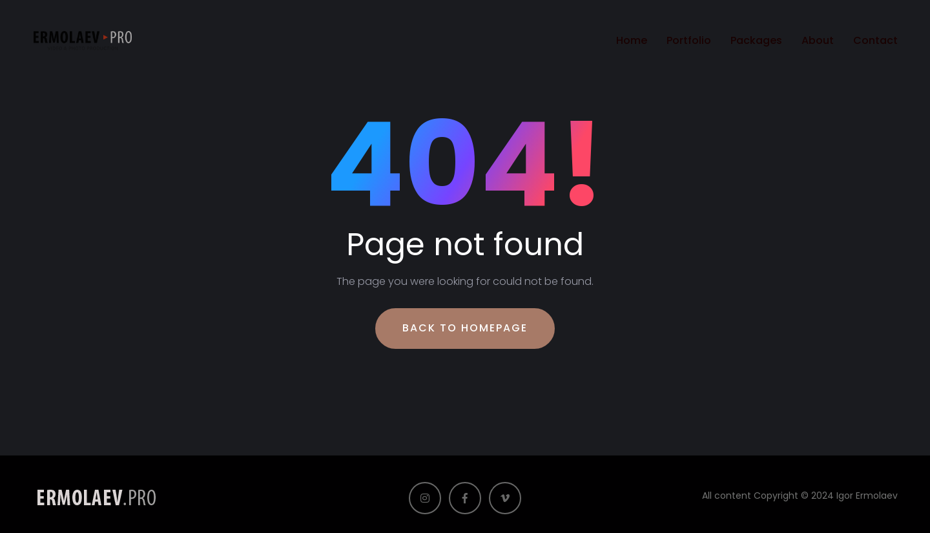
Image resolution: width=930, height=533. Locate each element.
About (817, 40)
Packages (756, 40)
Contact (875, 40)
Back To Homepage (465, 327)
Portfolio (688, 40)
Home (631, 40)
